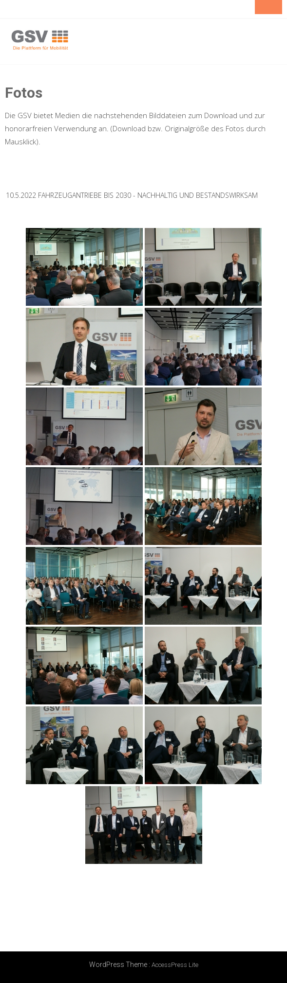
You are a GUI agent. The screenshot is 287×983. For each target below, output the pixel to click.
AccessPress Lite (175, 964)
